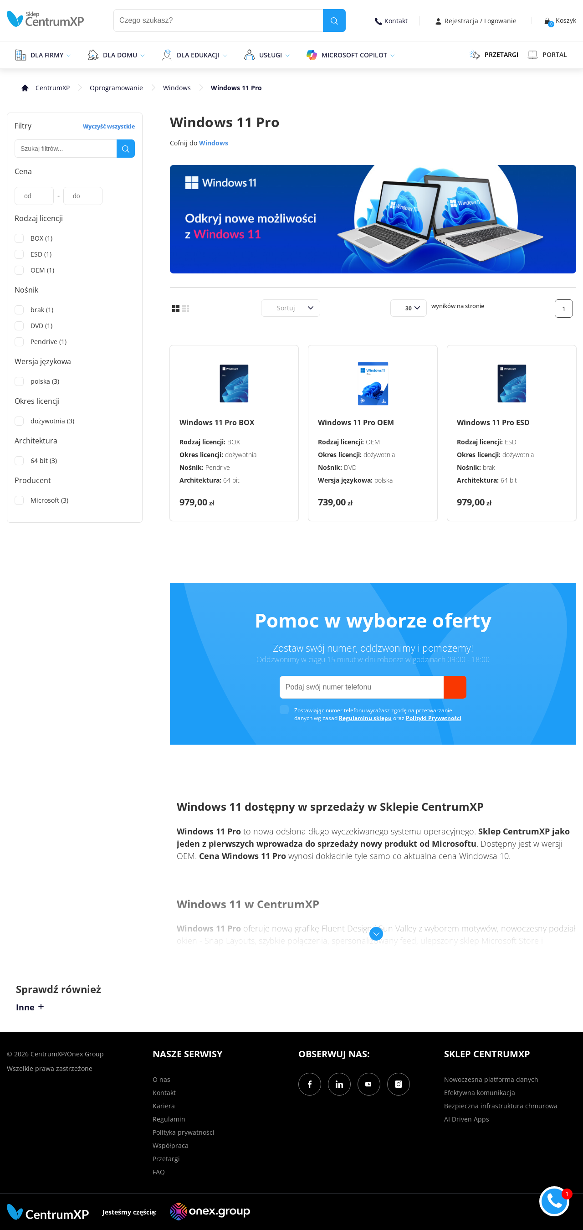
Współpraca (171, 1145)
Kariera (164, 1105)
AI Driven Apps (466, 1119)
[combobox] (271, 308)
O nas (161, 1079)
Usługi (270, 55)
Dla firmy (47, 55)
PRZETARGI (494, 55)
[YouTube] (369, 1084)
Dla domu (120, 55)
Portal (547, 55)
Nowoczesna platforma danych (491, 1079)
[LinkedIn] (339, 1084)
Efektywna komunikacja (479, 1092)
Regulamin (169, 1119)
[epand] (67, 54)
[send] (455, 687)
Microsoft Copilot (354, 55)
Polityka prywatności (184, 1132)
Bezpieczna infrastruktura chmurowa (500, 1105)
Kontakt (391, 20)
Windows (177, 87)
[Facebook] (309, 1084)
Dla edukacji (198, 55)
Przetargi (166, 1158)
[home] (45, 19)
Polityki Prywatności (433, 718)
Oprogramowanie (116, 87)
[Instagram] (398, 1084)
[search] (334, 20)
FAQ (159, 1172)
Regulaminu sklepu (365, 718)
